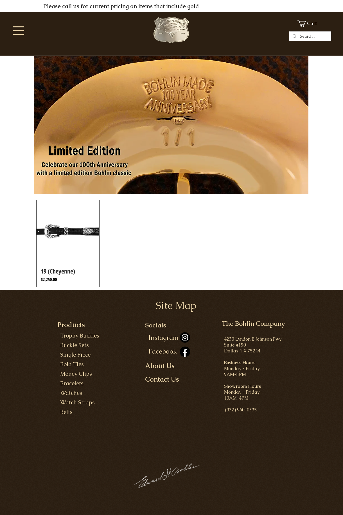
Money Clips (75, 373)
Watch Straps (76, 402)
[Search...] (309, 36)
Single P (69, 354)
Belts (65, 412)
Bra (64, 383)
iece (86, 354)
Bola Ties (70, 364)
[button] (18, 30)
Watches (69, 392)
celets (76, 383)
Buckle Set (71, 345)
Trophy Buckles (78, 335)
